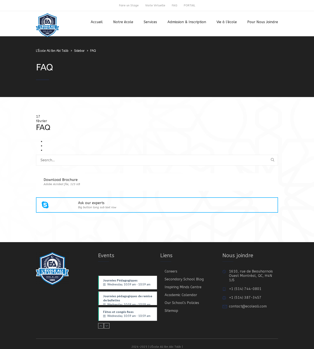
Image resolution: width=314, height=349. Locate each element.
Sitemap (171, 311)
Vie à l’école (227, 22)
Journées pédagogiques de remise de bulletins (127, 299)
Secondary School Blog (184, 279)
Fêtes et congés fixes (127, 314)
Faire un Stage (129, 5)
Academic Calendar (181, 295)
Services (150, 22)
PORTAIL (189, 5)
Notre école (123, 22)
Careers (171, 271)
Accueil (97, 22)
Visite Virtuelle (155, 5)
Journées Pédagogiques (127, 282)
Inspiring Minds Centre (183, 287)
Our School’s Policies (182, 303)
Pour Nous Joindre (262, 22)
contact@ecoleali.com (248, 306)
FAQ (174, 5)
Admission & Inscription (186, 22)
